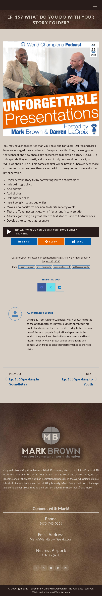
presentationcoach (27, 267)
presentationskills (44, 267)
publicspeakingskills (81, 267)
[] (85, 487)
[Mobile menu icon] (95, 5)
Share (79, 241)
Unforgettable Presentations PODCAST (45, 257)
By (79, 257)
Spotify (53, 241)
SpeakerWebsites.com (57, 592)
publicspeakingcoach (62, 267)
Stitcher (26, 241)
